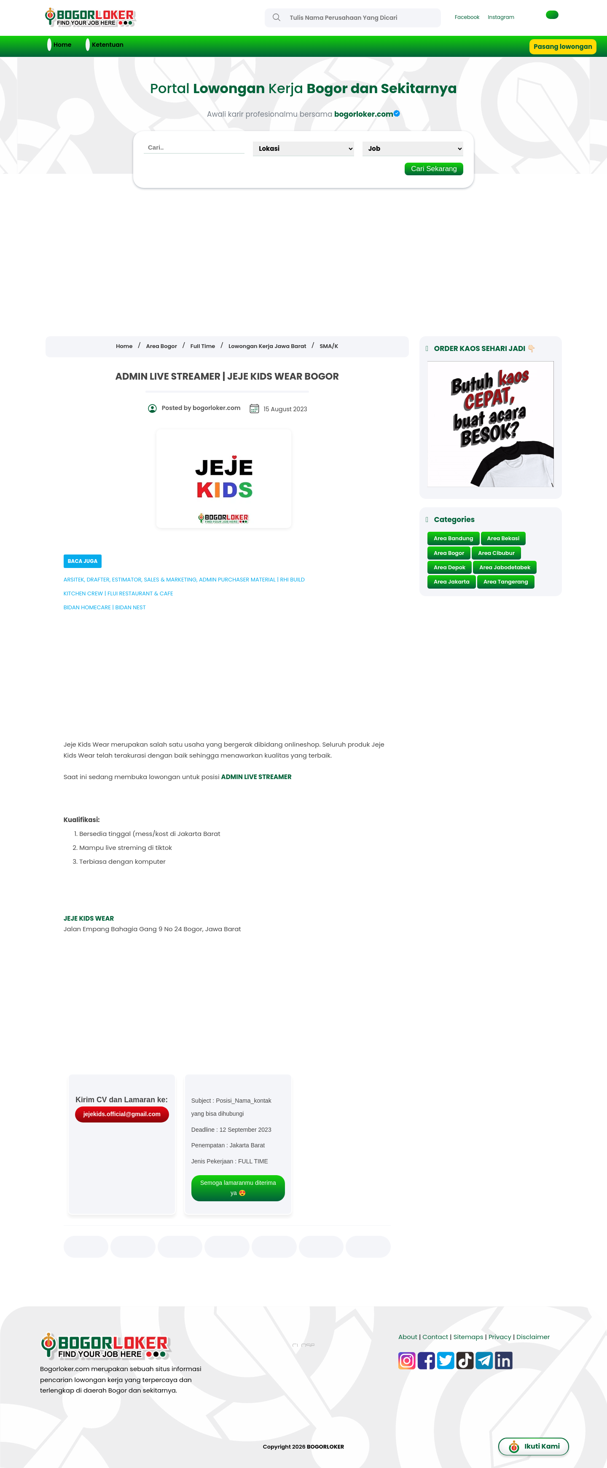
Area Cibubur (496, 553)
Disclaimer (533, 1336)
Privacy (500, 1336)
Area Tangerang (505, 581)
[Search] (276, 17)
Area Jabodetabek (504, 567)
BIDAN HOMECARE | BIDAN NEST (105, 607)
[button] (552, 15)
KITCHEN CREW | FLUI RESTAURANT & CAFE (118, 593)
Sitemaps (468, 1336)
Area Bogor (449, 553)
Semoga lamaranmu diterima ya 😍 (238, 1187)
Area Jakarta (452, 581)
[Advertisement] (303, 262)
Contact (435, 1336)
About (407, 1336)
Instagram (501, 17)
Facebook (467, 17)
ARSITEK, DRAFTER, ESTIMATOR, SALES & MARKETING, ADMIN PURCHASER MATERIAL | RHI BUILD (184, 580)
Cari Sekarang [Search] (434, 169)
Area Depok (449, 567)
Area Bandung (453, 538)
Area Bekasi (503, 538)
